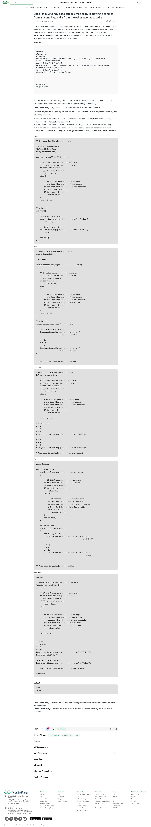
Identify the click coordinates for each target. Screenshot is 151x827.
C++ (114, 801)
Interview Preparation (83, 808)
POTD (60, 794)
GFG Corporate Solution (47, 806)
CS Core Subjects (81, 806)
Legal (41, 797)
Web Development (100, 799)
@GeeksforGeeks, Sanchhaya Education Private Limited (22, 825)
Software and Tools (82, 810)
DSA (77, 735)
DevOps (79, 803)
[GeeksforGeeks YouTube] (24, 819)
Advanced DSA (70, 7)
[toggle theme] (138, 2)
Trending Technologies (101, 808)
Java (114, 799)
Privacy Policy (44, 799)
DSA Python (120, 7)
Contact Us (43, 801)
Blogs (60, 799)
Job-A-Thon (61, 797)
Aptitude (91, 7)
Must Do (60, 7)
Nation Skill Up (62, 801)
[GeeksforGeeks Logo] (20, 792)
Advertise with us (45, 803)
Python (115, 797)
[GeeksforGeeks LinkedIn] (6, 819)
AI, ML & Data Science (83, 801)
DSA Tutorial (30, 7)
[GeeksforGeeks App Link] (35, 819)
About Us (42, 794)
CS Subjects (116, 808)
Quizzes (53, 7)
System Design (82, 7)
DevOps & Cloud (99, 803)
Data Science (116, 806)
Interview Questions (42, 7)
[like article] (111, 729)
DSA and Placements (101, 797)
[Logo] (5, 2)
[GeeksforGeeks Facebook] (20, 819)
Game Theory (67, 735)
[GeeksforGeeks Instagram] (11, 819)
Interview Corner (108, 7)
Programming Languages (84, 794)
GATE (96, 806)
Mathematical (54, 735)
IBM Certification (99, 794)
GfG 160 (133, 801)
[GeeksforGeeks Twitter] (15, 819)
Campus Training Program (47, 808)
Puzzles (98, 7)
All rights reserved (46, 825)
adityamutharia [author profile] (53, 729)
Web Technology (81, 799)
